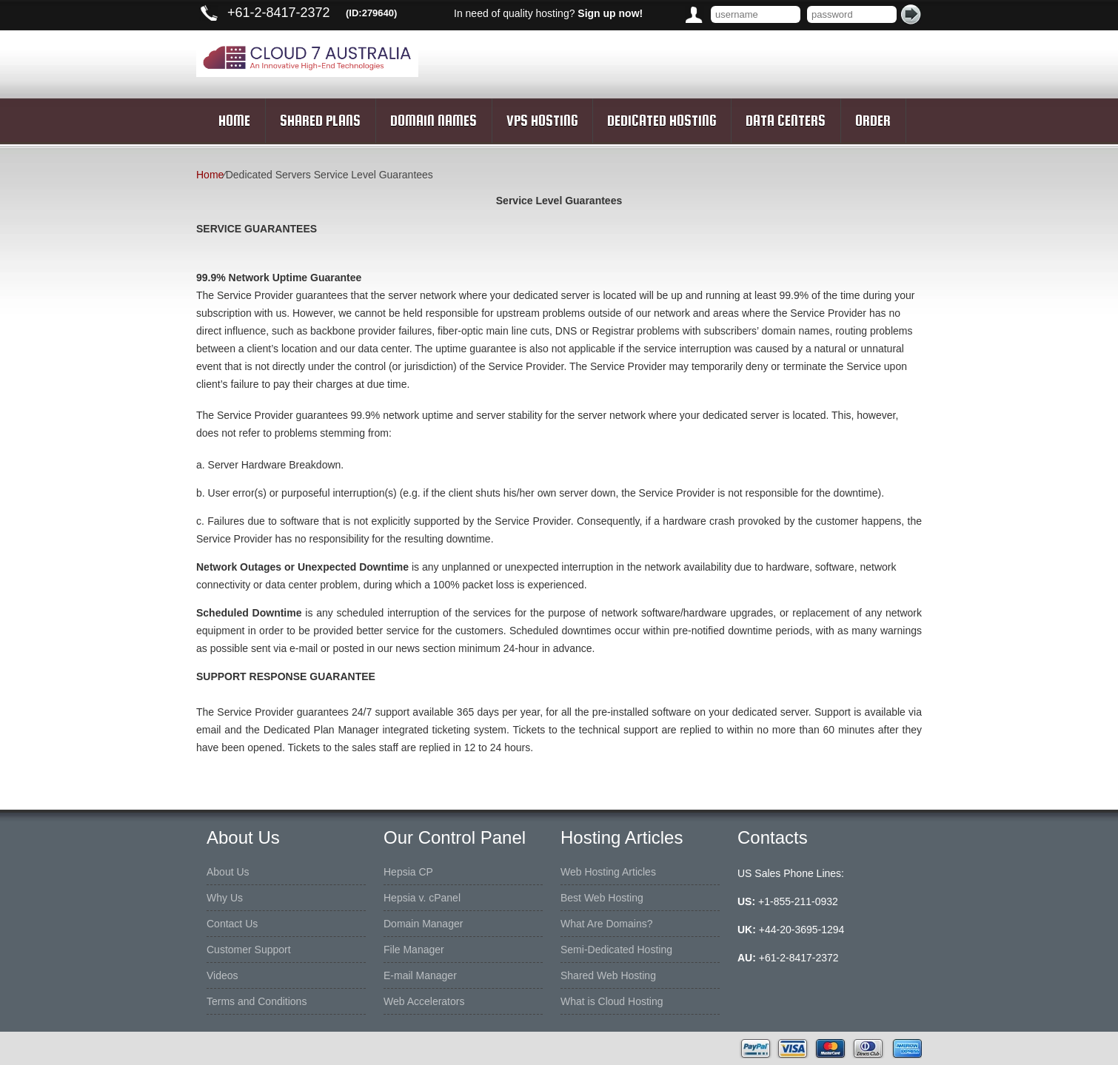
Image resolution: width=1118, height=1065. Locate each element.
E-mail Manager (420, 975)
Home (234, 120)
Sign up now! (610, 13)
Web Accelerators (424, 1001)
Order (873, 120)
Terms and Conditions (257, 1001)
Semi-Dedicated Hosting (616, 949)
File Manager (414, 949)
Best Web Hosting (601, 898)
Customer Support (249, 949)
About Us (228, 872)
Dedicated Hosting (661, 120)
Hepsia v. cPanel (422, 898)
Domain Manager (423, 924)
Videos (222, 975)
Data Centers (786, 120)
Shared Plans (320, 120)
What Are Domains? (606, 924)
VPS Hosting (542, 120)
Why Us (225, 898)
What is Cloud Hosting (611, 1001)
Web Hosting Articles (608, 872)
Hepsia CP (408, 872)
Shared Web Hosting (608, 975)
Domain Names (433, 120)
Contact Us (232, 924)
